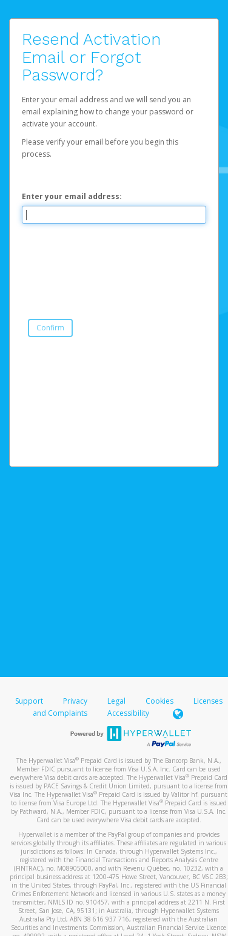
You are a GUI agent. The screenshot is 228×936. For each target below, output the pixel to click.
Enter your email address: (72, 196)
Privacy (75, 701)
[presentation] (114, 259)
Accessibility (128, 713)
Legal (116, 701)
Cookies (159, 701)
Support (29, 701)
